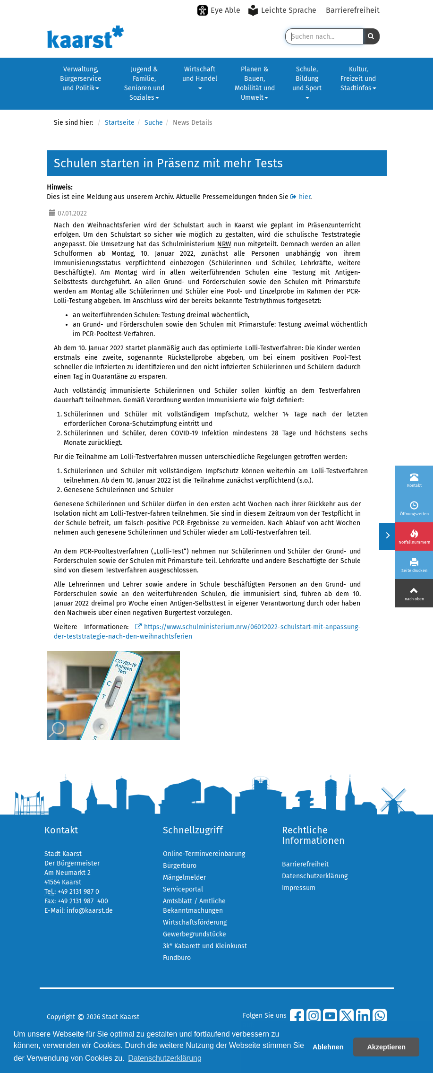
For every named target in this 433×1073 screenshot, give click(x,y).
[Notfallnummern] (414, 536)
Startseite (120, 123)
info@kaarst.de (90, 911)
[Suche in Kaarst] (324, 36)
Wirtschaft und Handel (199, 77)
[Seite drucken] (414, 565)
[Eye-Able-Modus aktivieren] (218, 10)
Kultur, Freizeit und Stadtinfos (358, 78)
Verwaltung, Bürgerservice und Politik (81, 78)
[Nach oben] (414, 593)
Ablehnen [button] (328, 1047)
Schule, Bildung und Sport (307, 82)
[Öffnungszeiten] (414, 508)
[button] (371, 36)
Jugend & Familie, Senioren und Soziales (144, 83)
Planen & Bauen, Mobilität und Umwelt (255, 83)
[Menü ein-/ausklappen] (387, 536)
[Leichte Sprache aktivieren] (283, 10)
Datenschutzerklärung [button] (165, 1058)
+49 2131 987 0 (78, 892)
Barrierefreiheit (353, 10)
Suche (153, 123)
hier (304, 197)
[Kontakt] (414, 480)
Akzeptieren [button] (386, 1047)
